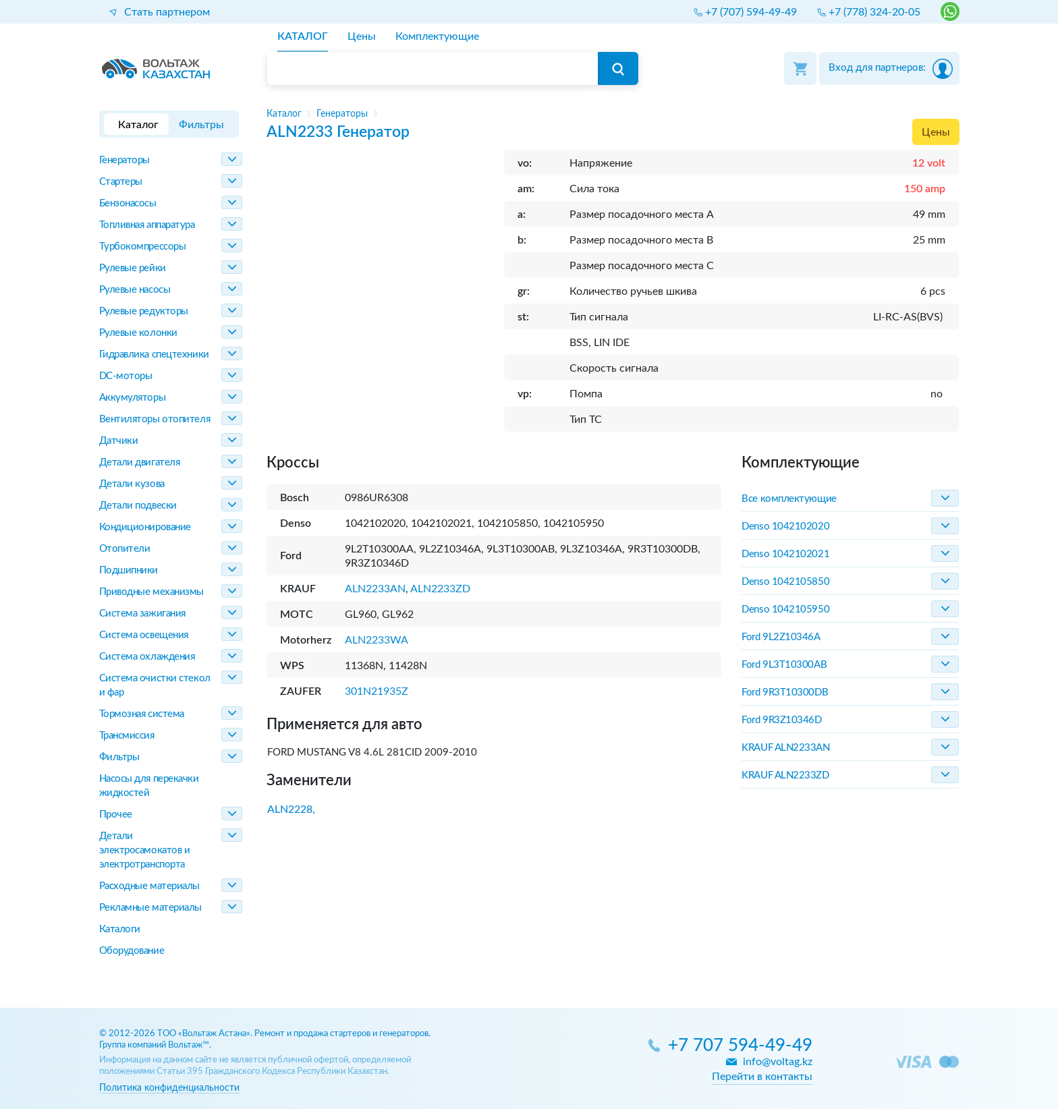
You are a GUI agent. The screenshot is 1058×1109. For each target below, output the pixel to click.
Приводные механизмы (151, 592)
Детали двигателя (139, 462)
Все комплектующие (789, 499)
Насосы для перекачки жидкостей (149, 786)
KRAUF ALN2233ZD (785, 775)
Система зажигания (142, 613)
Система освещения (143, 635)
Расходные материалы (149, 886)
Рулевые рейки (132, 268)
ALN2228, (291, 809)
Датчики (118, 441)
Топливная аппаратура (147, 225)
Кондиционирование (145, 527)
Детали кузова (132, 484)
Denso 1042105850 (785, 582)
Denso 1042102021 (785, 554)
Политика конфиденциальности (169, 1088)
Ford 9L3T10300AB (784, 665)
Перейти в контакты (762, 1076)
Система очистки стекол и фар (155, 685)
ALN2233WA (376, 640)
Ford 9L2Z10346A (781, 637)
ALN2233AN (375, 589)
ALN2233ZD (440, 589)
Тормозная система (141, 714)
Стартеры (120, 182)
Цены (936, 132)
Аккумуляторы (132, 398)
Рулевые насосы (135, 290)
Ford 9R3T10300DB (785, 692)
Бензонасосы (128, 203)
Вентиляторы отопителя (155, 419)
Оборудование (132, 951)
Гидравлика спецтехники (154, 354)
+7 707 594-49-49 (740, 1046)
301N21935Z (376, 691)
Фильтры (119, 757)
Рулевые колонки (138, 333)
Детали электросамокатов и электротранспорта (144, 850)
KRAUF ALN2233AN (785, 748)
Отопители (124, 549)
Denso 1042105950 (785, 609)
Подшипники (129, 570)
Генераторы (124, 160)
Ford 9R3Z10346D (781, 720)
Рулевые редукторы (143, 311)
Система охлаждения (147, 657)
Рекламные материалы (150, 908)
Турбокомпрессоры (142, 246)
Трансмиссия (127, 736)
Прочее (115, 814)
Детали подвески (138, 506)
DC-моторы (125, 376)
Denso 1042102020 (785, 526)
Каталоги (119, 929)
